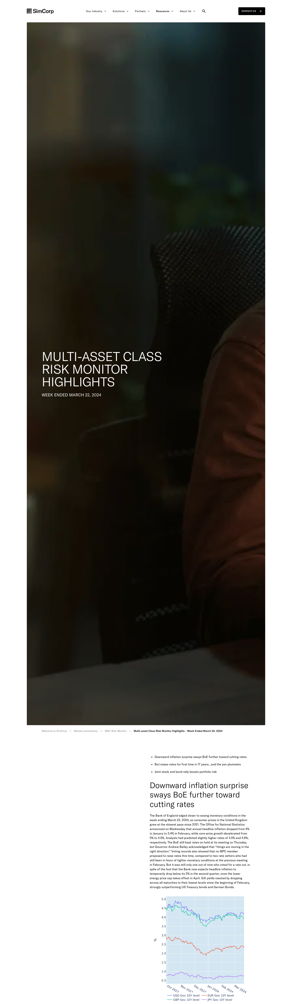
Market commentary (86, 731)
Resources (165, 11)
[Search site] (204, 11)
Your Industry (96, 11)
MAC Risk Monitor (116, 731)
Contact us (252, 11)
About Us (188, 11)
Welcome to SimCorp (54, 731)
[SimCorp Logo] (40, 11)
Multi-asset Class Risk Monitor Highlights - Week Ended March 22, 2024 (178, 731)
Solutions (121, 11)
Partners (142, 11)
